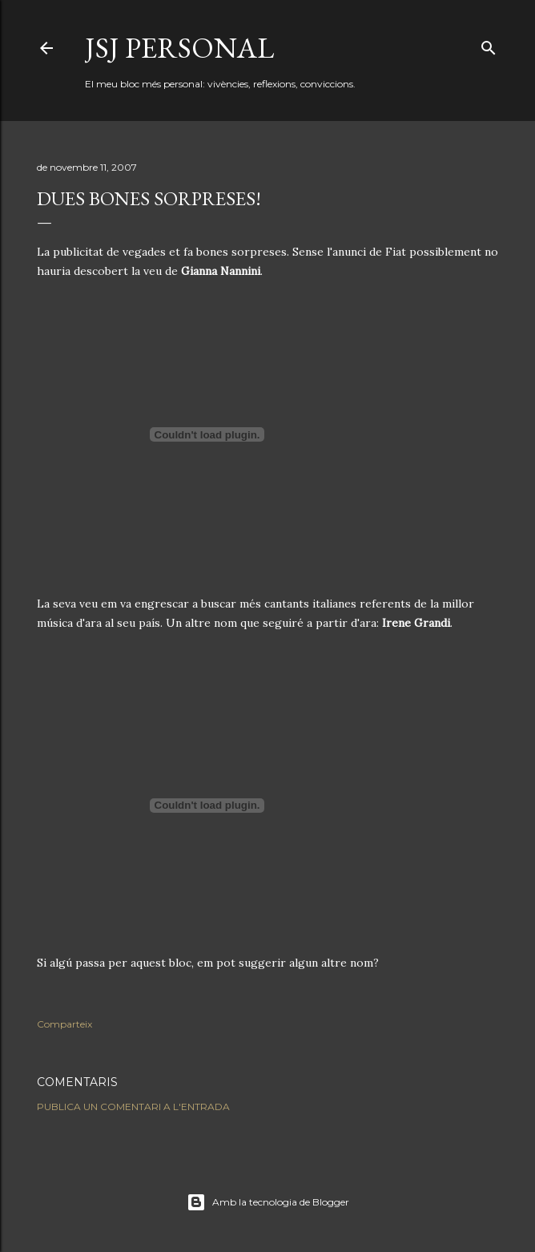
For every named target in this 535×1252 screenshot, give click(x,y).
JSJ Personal (179, 48)
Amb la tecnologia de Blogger (268, 1202)
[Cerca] (488, 44)
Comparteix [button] (64, 1024)
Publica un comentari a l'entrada (133, 1107)
